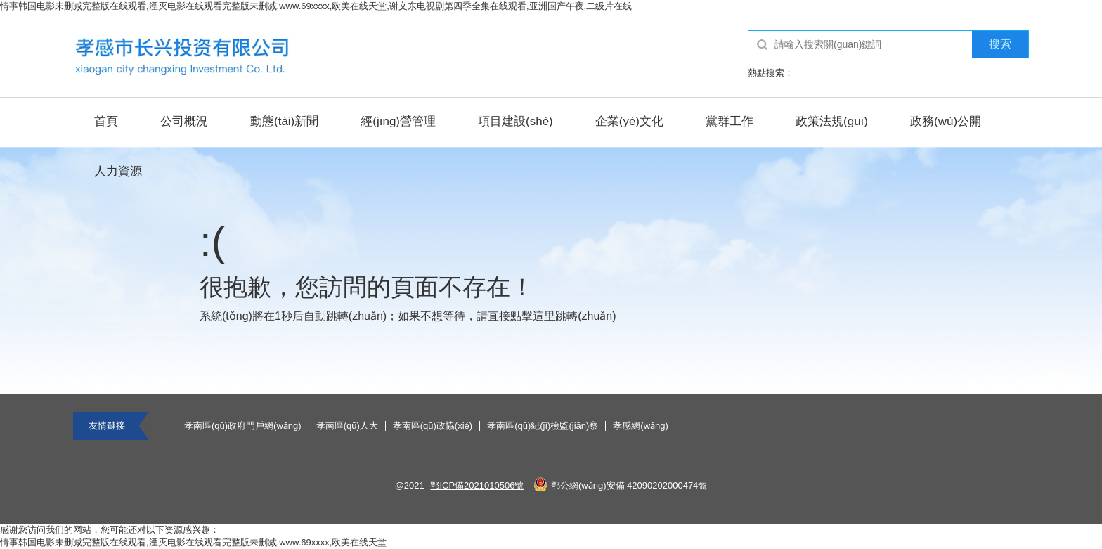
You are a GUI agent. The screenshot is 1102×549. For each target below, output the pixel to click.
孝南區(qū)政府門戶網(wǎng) (243, 426)
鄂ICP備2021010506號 (477, 485)
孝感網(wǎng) (640, 426)
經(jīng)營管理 (398, 121)
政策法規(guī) (832, 121)
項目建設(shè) (515, 121)
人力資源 (118, 171)
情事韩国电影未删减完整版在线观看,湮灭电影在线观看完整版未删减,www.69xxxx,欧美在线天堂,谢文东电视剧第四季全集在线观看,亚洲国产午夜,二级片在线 (316, 6)
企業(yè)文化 (629, 121)
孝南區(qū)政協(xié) (432, 426)
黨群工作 (729, 121)
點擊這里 (532, 316)
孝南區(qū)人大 (347, 426)
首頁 (106, 121)
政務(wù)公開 (945, 121)
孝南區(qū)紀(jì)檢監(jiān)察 (542, 426)
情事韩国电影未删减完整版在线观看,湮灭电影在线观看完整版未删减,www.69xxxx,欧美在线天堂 (193, 542)
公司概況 (184, 121)
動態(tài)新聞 (284, 121)
